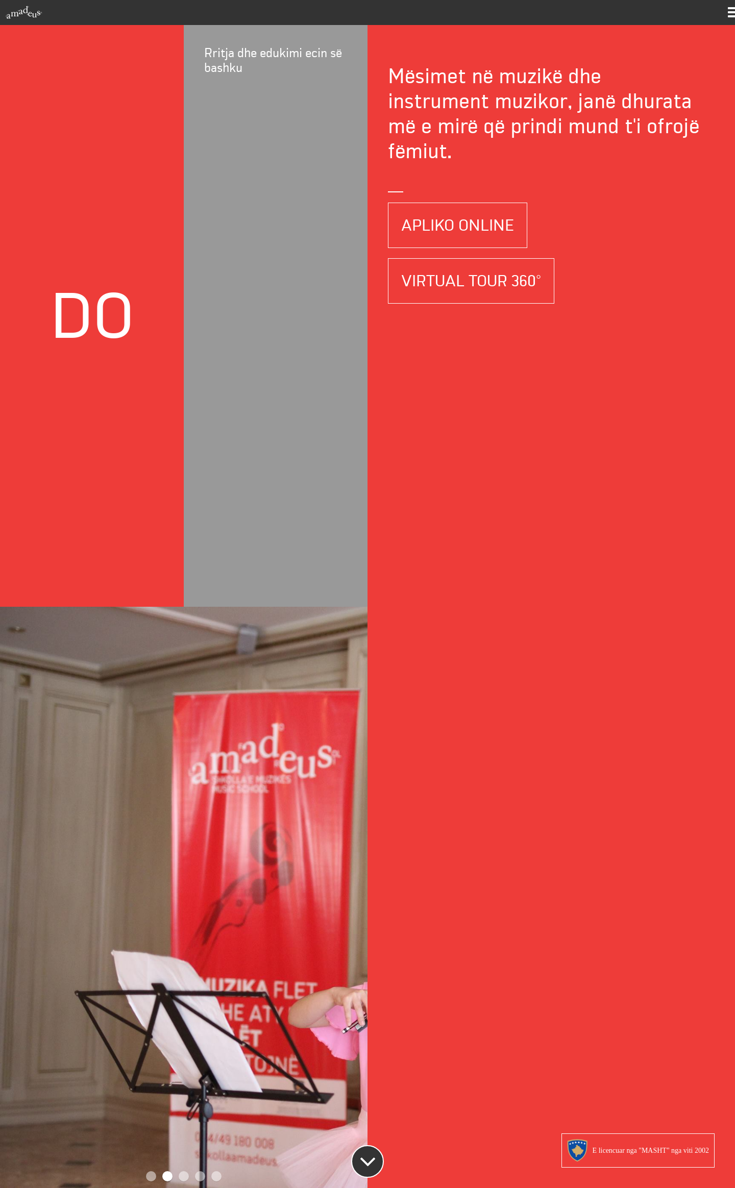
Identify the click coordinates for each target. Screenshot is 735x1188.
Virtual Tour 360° (471, 280)
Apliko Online (457, 225)
